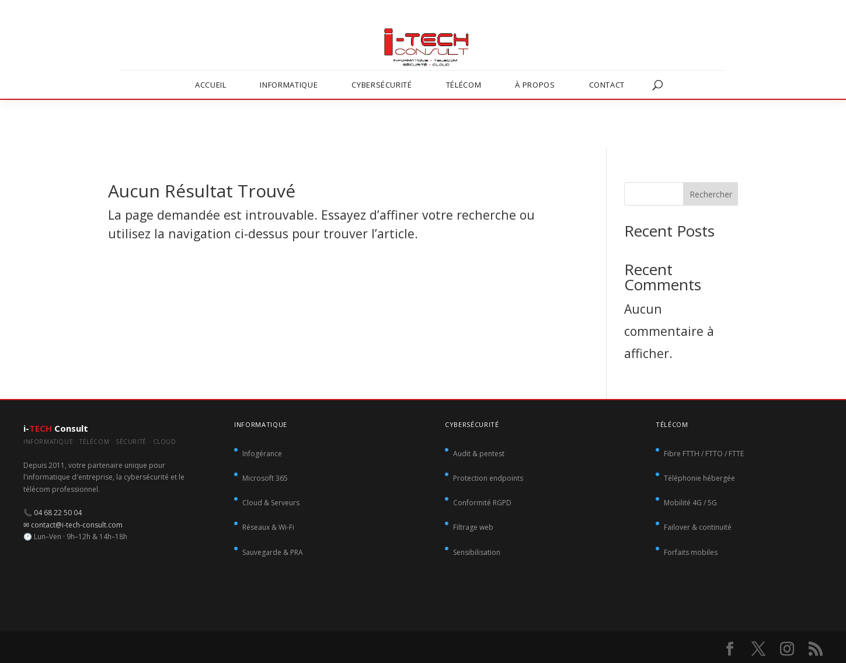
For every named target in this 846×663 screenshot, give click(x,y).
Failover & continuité (698, 527)
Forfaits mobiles (691, 552)
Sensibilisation (476, 552)
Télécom (464, 84)
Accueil (211, 84)
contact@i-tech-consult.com (77, 525)
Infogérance (262, 454)
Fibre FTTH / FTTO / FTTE (704, 454)
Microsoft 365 (265, 478)
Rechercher (711, 194)
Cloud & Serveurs (271, 503)
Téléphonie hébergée (699, 478)
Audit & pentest (478, 454)
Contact (607, 84)
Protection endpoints (488, 478)
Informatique (289, 84)
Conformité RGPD (482, 503)
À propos (535, 84)
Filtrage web (473, 527)
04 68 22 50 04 (58, 513)
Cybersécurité (381, 84)
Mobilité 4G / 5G (690, 503)
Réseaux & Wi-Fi (268, 527)
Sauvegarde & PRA (272, 552)
